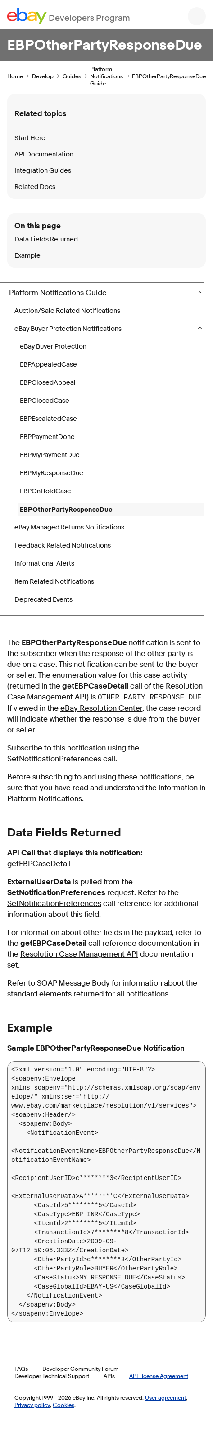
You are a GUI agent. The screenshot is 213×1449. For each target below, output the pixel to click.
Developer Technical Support (51, 1375)
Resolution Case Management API (79, 954)
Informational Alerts (44, 563)
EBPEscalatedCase (48, 419)
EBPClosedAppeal (48, 382)
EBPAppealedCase (48, 364)
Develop (43, 76)
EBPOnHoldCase (45, 491)
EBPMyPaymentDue (50, 455)
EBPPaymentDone (47, 437)
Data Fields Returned (46, 239)
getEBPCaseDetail (39, 863)
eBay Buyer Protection (53, 346)
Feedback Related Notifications (62, 545)
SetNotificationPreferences (54, 759)
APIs (109, 1375)
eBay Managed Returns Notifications (69, 527)
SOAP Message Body (73, 983)
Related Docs (34, 187)
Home (15, 76)
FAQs (21, 1368)
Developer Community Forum (80, 1368)
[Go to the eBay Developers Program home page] (68, 16)
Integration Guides (42, 170)
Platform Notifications (44, 798)
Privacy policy (32, 1404)
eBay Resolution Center (101, 708)
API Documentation (43, 154)
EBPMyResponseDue (51, 473)
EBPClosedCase (44, 400)
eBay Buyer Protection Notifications (68, 329)
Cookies (63, 1404)
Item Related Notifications (54, 581)
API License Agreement (158, 1375)
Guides (72, 76)
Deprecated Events (43, 599)
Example (27, 255)
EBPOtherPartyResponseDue (66, 509)
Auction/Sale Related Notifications (67, 311)
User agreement (165, 1397)
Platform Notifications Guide (106, 76)
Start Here (29, 138)
